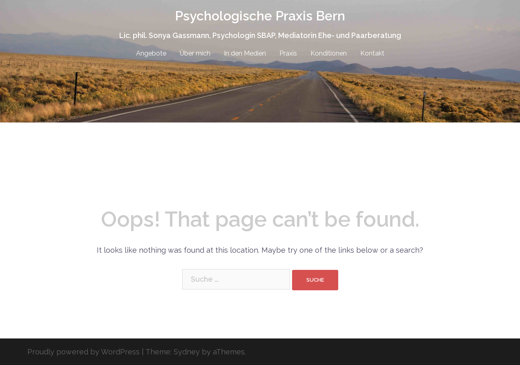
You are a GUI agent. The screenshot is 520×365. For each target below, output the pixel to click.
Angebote (151, 53)
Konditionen (328, 53)
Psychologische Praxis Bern (260, 15)
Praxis (288, 53)
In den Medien (245, 53)
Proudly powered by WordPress (83, 351)
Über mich (195, 53)
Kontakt (372, 53)
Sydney (187, 351)
